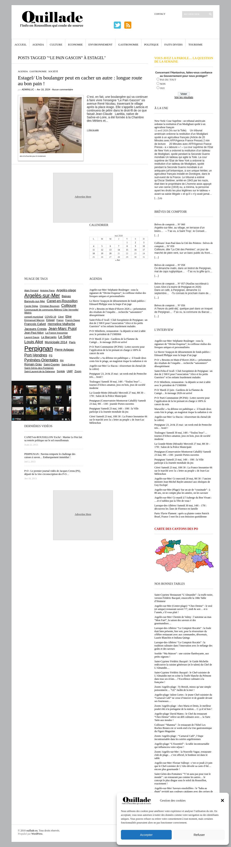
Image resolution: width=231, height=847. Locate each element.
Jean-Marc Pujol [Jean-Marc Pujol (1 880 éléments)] (62, 328)
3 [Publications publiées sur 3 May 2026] (143, 242)
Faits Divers (173, 44)
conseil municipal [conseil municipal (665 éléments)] (33, 316)
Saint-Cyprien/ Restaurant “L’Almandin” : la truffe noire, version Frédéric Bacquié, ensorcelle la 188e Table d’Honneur (183, 598)
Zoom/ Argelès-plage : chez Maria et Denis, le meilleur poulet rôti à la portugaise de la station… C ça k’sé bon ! (183, 707)
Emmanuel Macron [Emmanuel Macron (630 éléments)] (34, 320)
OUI (162, 88)
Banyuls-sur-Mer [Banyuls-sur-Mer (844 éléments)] (34, 301)
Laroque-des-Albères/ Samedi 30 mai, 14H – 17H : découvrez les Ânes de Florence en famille (180, 507)
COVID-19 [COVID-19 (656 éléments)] (50, 316)
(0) (160, 198)
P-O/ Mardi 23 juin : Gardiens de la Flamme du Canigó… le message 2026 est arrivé (178, 391)
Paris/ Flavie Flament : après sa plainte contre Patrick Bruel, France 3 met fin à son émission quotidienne (181, 515)
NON (163, 83)
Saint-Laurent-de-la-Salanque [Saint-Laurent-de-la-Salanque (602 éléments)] (39, 371)
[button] (222, 800)
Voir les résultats (183, 97)
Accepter (146, 835)
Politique (151, 44)
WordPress (36, 833)
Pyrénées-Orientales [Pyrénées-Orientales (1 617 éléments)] (41, 360)
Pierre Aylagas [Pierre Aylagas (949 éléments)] (64, 349)
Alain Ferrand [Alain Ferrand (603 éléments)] (31, 290)
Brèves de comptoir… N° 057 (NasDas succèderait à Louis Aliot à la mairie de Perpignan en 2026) (181, 285)
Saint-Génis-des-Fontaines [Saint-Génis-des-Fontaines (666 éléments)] (39, 368)
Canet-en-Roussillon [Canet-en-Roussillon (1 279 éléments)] (62, 301)
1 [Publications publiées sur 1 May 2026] (127, 242)
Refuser (199, 835)
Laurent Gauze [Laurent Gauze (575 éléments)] (31, 337)
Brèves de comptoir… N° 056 (169, 305)
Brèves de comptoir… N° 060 (169, 224)
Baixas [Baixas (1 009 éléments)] (66, 296)
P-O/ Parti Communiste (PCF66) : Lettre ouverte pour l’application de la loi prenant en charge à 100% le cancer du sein (182, 401)
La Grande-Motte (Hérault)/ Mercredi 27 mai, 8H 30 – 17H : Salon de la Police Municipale (182, 445)
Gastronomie (128, 44)
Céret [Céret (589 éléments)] (61, 316)
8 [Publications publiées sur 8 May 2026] (127, 246)
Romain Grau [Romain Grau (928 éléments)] (33, 364)
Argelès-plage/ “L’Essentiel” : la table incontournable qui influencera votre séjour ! (181, 745)
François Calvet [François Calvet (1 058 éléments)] (35, 324)
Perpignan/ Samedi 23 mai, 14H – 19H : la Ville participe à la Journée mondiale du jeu (178, 461)
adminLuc (28, 89)
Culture (56, 44)
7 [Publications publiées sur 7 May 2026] (118, 246)
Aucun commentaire (62, 89)
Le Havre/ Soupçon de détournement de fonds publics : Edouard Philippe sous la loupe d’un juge (182, 353)
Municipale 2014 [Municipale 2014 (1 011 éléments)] (56, 342)
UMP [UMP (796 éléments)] (70, 371)
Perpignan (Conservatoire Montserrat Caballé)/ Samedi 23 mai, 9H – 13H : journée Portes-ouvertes (182, 453)
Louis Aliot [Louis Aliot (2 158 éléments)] (33, 342)
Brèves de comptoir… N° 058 (169, 265)
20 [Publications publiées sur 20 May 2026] (110, 253)
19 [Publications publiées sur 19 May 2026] (102, 253)
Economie (75, 44)
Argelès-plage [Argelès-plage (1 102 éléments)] (66, 290)
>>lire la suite (93, 130)
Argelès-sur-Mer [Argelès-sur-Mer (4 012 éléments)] (42, 295)
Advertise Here (83, 196)
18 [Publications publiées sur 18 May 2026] (94, 253)
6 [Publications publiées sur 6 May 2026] (110, 246)
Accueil (20, 44)
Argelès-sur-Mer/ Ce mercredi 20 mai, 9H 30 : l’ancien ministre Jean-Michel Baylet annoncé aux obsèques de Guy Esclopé (182, 482)
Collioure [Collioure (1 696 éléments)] (68, 305)
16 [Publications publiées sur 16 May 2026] (135, 250)
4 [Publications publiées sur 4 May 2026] (93, 246)
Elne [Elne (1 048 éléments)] (68, 316)
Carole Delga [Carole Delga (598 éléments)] (31, 306)
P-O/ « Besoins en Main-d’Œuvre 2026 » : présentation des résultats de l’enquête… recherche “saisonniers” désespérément (182, 363)
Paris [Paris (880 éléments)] (72, 342)
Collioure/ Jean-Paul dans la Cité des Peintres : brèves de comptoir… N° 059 (183, 245)
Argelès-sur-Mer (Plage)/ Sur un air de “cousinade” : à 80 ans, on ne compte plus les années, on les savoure (182, 491)
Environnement (101, 44)
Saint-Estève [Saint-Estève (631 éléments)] (68, 364)
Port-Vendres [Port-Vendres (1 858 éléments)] (35, 355)
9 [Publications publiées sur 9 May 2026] (135, 246)
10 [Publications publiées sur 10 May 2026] (144, 246)
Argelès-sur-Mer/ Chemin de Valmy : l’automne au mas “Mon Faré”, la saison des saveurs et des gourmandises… (182, 620)
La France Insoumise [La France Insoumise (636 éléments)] (56, 332)
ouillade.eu (32, 830)
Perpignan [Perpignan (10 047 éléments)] (38, 348)
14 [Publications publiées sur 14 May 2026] (119, 250)
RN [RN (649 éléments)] (61, 360)
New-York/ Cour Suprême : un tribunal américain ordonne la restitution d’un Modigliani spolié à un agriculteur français (179, 124)
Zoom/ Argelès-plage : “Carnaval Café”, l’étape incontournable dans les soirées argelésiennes (178, 737)
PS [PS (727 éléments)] (50, 355)
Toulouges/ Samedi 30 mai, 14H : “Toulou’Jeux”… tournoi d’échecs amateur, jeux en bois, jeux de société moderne (182, 436)
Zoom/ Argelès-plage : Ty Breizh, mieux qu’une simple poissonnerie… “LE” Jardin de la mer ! (182, 688)
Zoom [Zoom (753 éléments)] (77, 371)
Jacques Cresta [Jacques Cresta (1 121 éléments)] (35, 329)
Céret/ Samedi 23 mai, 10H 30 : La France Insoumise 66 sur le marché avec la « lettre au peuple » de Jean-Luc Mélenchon (183, 470)
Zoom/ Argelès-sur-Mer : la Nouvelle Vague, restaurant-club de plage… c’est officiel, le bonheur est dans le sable (183, 755)
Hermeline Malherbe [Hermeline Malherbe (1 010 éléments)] (61, 324)
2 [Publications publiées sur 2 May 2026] (135, 242)
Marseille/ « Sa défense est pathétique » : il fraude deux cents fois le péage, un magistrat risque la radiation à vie (183, 410)
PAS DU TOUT (168, 79)
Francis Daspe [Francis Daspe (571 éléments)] (72, 320)
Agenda (38, 44)
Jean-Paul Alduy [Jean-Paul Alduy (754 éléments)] (34, 332)
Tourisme (195, 44)
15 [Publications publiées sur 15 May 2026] (127, 250)
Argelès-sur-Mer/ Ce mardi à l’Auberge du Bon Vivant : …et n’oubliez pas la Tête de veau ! (183, 499)
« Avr (117, 260)
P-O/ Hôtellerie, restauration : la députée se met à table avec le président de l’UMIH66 (182, 384)
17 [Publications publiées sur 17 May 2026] (144, 250)
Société (53, 71)
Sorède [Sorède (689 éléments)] (61, 371)
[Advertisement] (38, 249)
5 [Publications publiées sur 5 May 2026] (102, 246)
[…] (156, 198)
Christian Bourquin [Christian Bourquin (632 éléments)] (50, 306)
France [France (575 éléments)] (60, 320)
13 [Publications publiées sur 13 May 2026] (110, 250)
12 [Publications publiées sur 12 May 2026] (102, 250)
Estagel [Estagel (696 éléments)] (50, 320)
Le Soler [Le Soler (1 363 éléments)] (64, 337)
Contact (159, 14)
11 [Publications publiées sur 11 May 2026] (94, 250)
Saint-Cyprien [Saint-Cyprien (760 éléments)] (52, 364)
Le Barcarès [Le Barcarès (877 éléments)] (49, 337)
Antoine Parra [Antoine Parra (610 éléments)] (47, 290)
